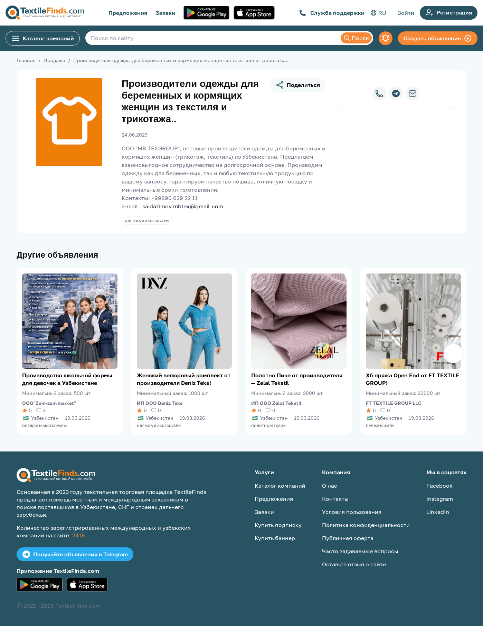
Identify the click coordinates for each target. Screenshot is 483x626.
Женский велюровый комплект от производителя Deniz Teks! (183, 379)
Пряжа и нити (380, 426)
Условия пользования (351, 511)
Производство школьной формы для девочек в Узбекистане (67, 379)
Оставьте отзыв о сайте (354, 564)
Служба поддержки (331, 12)
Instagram (439, 498)
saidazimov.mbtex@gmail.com (182, 206)
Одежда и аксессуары (147, 221)
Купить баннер (275, 538)
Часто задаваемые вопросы (360, 551)
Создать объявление (438, 38)
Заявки (165, 12)
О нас (329, 485)
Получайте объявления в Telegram (75, 554)
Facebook (439, 485)
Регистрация (448, 13)
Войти (405, 12)
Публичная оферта (347, 538)
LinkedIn (437, 511)
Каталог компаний (42, 38)
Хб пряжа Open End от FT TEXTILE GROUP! (412, 379)
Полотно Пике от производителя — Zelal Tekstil (296, 379)
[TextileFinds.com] (45, 13)
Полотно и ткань (268, 426)
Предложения (127, 12)
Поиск (356, 37)
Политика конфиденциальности (366, 524)
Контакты (335, 498)
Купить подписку (278, 524)
